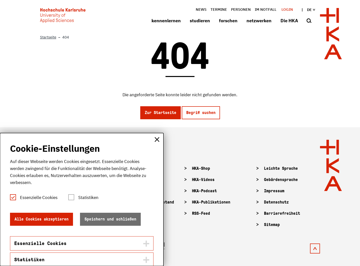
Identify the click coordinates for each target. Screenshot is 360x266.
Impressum (274, 190)
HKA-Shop (201, 168)
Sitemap (272, 224)
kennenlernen (166, 21)
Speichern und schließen (110, 219)
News (201, 9)
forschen (228, 21)
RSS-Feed (201, 213)
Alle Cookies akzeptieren (41, 219)
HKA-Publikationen (211, 202)
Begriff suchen (201, 112)
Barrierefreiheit (282, 213)
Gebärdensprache (281, 179)
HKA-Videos (203, 179)
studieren (200, 21)
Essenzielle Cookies (39, 197)
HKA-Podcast (204, 190)
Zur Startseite (160, 112)
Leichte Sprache (281, 168)
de (307, 9)
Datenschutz (276, 202)
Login (287, 9)
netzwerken (259, 21)
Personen (241, 9)
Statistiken (88, 197)
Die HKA (289, 21)
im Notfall (265, 9)
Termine (218, 9)
